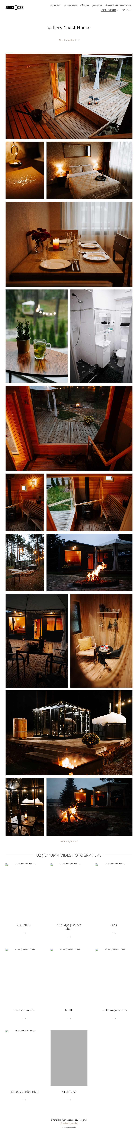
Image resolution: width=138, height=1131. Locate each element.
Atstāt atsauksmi (67, 39)
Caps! (114, 925)
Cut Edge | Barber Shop (69, 927)
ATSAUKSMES (70, 5)
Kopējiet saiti (70, 841)
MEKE (69, 1010)
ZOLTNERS (24, 925)
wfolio (73, 1128)
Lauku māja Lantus (114, 1010)
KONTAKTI (126, 9)
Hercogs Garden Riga (24, 1092)
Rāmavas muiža (24, 1010)
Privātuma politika (69, 1123)
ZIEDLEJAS (69, 1092)
